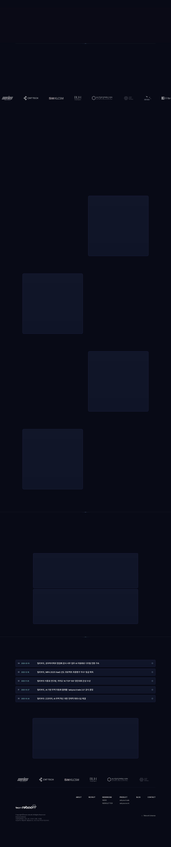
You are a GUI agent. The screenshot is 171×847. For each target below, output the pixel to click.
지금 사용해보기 (99, 581)
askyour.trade (124, 800)
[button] (86, 4)
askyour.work (124, 803)
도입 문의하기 (148, 4)
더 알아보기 (114, 581)
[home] (24, 4)
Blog (114, 4)
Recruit (72, 4)
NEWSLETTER (107, 803)
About (62, 4)
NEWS (104, 800)
